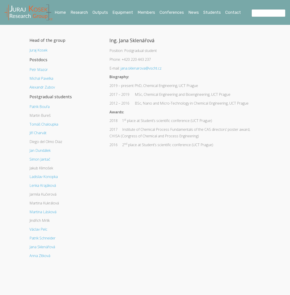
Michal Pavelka (41, 78)
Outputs (100, 12)
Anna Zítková (39, 255)
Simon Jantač (39, 159)
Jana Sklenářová (42, 246)
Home (60, 12)
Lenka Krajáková (42, 185)
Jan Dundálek (40, 150)
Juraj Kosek (38, 50)
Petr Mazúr (38, 69)
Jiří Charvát (37, 132)
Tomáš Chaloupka (43, 124)
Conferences (172, 12)
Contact (233, 12)
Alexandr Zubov (42, 87)
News (193, 12)
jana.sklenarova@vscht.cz (141, 68)
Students (212, 12)
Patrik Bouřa (39, 106)
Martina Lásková (42, 211)
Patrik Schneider (42, 238)
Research (79, 12)
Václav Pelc (38, 229)
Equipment (122, 12)
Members (146, 12)
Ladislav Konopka (43, 176)
